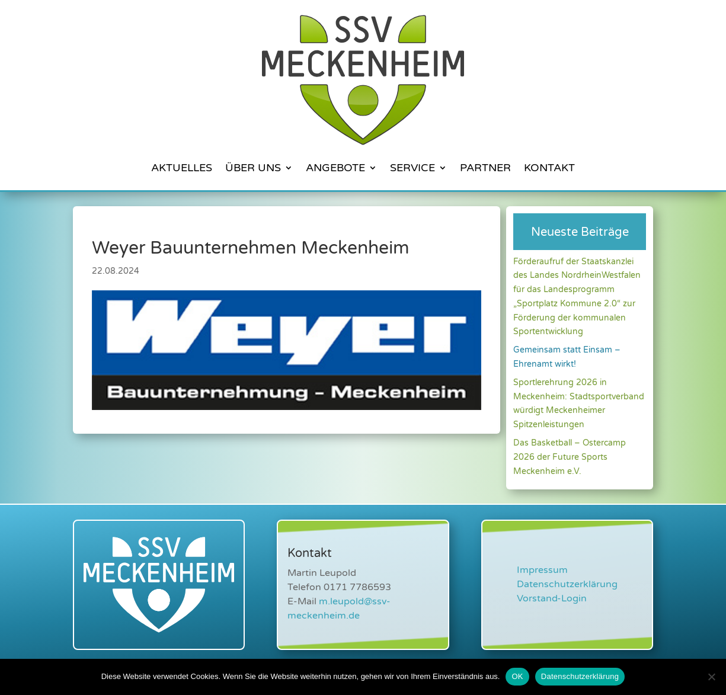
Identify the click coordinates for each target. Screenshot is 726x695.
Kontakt (549, 167)
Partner (485, 167)
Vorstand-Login (552, 598)
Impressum (542, 570)
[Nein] (711, 677)
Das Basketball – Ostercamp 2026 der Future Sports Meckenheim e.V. (569, 457)
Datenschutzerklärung (567, 584)
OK (517, 676)
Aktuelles (181, 167)
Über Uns (253, 167)
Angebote (335, 167)
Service (412, 167)
